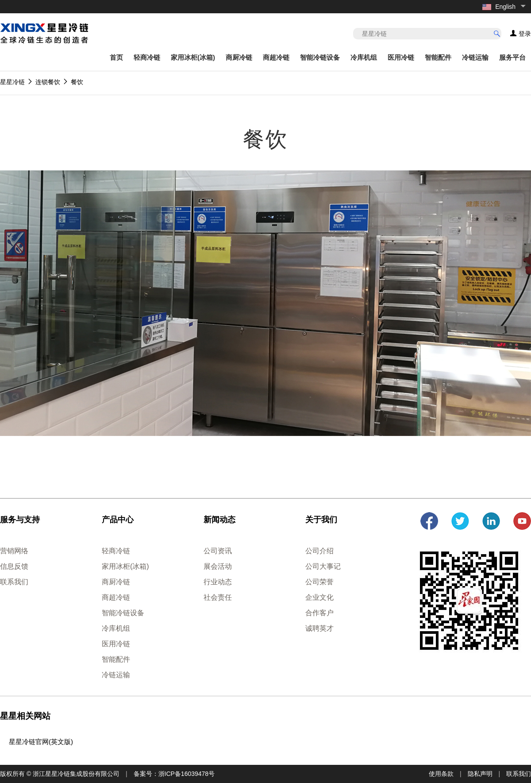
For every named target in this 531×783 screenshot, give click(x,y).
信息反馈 (14, 566)
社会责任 (218, 597)
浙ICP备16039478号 (186, 773)
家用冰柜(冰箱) (193, 57)
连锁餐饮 (47, 81)
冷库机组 (363, 57)
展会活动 (218, 566)
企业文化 (319, 597)
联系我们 (14, 582)
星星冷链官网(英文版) (41, 741)
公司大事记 (323, 566)
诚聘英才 (319, 628)
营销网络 (14, 551)
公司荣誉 (319, 582)
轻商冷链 (147, 57)
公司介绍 (319, 551)
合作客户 (319, 613)
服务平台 (512, 57)
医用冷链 (401, 57)
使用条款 (441, 773)
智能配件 (438, 57)
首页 (116, 57)
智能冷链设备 (320, 57)
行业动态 (218, 582)
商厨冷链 (239, 57)
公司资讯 (218, 551)
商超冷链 (276, 57)
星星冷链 (12, 81)
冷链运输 (475, 57)
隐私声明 (480, 773)
